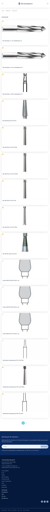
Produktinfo (5, 492)
